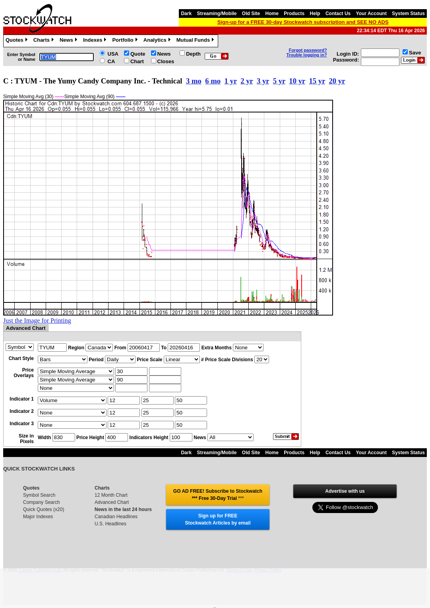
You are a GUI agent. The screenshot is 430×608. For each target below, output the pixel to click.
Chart (137, 61)
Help (315, 13)
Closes (165, 61)
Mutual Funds (196, 41)
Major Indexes (38, 516)
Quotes (17, 41)
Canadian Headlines (116, 516)
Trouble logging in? (307, 54)
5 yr (279, 81)
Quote (137, 54)
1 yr (231, 81)
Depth (193, 54)
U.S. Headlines (110, 524)
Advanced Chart (112, 502)
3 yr (263, 81)
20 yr (337, 81)
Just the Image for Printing (37, 320)
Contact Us (338, 13)
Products (294, 13)
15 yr (317, 81)
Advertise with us (344, 491)
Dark (186, 13)
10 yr (297, 81)
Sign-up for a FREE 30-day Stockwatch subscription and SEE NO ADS (303, 22)
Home (272, 13)
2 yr (246, 81)
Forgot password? (308, 50)
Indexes (95, 41)
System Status (408, 13)
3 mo (193, 81)
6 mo (213, 81)
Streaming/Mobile (216, 13)
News (69, 41)
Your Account (371, 13)
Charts (44, 41)
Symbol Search (39, 495)
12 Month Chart (111, 495)
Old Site (251, 13)
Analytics (157, 41)
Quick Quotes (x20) (43, 509)
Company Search (41, 502)
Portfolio (125, 41)
